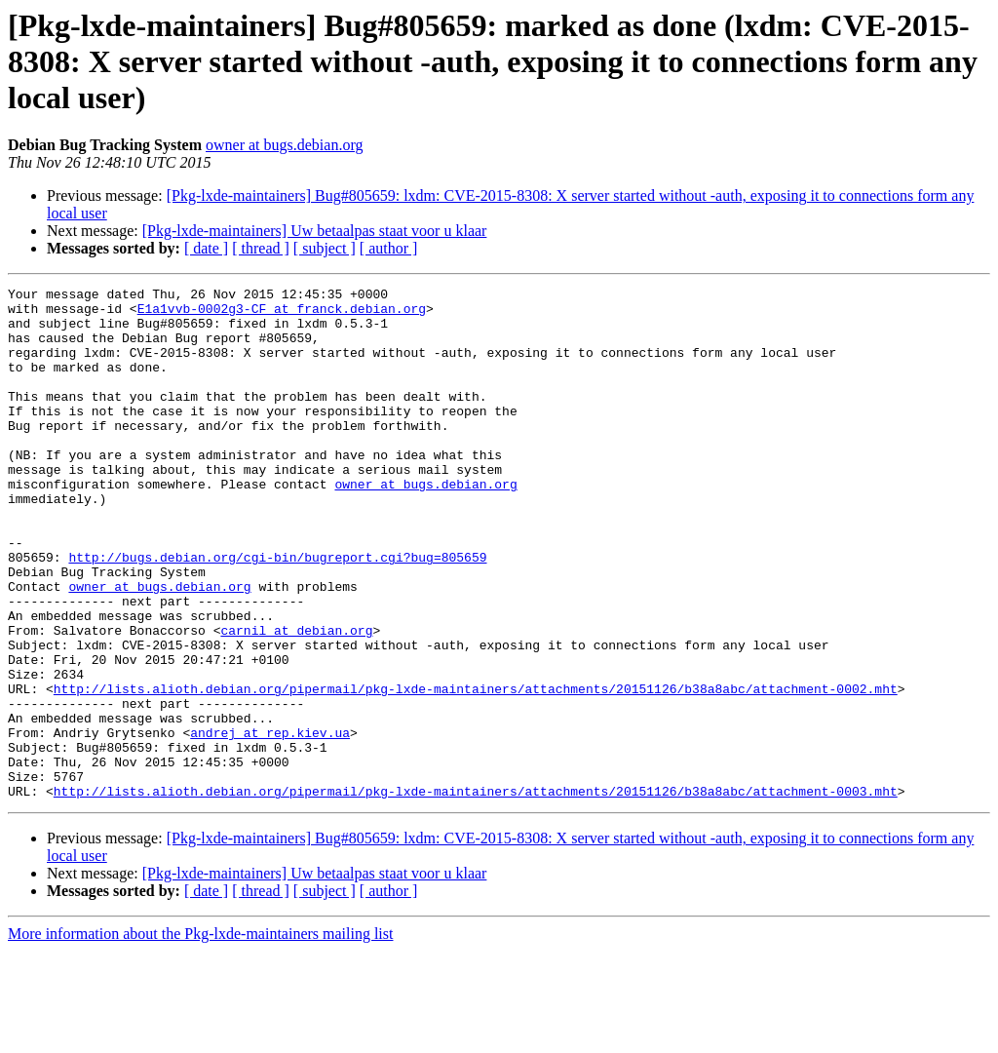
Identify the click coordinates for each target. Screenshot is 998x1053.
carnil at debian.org (296, 700)
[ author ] (389, 248)
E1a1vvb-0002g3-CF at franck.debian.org (281, 314)
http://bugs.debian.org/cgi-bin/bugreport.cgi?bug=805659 (277, 612)
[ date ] (206, 248)
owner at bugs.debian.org (284, 144)
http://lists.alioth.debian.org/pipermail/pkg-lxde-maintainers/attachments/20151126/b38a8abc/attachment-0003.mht (476, 893)
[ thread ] (260, 248)
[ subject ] (324, 248)
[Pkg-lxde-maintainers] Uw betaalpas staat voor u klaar (314, 230)
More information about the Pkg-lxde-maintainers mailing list (200, 1036)
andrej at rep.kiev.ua (270, 823)
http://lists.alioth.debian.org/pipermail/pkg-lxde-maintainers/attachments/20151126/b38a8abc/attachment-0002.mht (476, 770)
